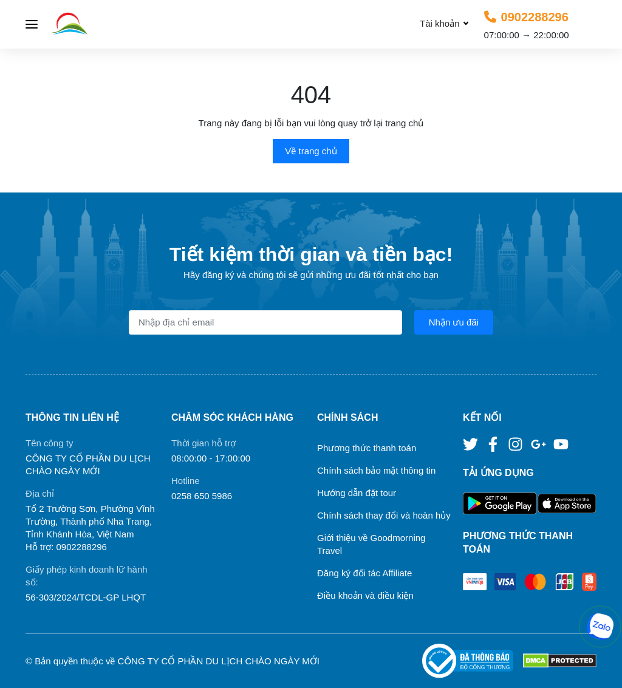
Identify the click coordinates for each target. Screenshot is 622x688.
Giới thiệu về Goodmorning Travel (371, 544)
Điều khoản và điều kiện (365, 595)
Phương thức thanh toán (366, 448)
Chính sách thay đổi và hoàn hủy (384, 515)
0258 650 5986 (201, 496)
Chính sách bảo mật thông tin (376, 470)
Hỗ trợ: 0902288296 (66, 547)
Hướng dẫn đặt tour (356, 493)
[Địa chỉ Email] (265, 322)
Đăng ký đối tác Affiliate (364, 573)
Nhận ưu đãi (454, 322)
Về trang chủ (311, 151)
